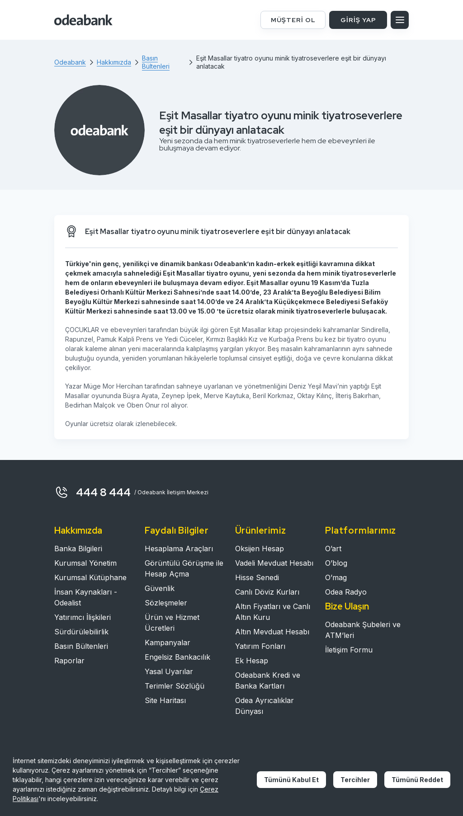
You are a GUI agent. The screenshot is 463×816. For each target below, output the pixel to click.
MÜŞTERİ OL (293, 20)
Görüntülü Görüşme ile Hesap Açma (184, 568)
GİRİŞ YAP (358, 20)
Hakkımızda (78, 530)
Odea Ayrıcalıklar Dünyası (264, 706)
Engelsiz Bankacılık (177, 656)
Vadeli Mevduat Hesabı (274, 562)
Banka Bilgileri (78, 548)
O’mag (336, 577)
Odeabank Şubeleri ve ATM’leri (363, 630)
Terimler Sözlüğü (174, 685)
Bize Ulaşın (347, 606)
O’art (333, 548)
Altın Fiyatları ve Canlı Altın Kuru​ (272, 612)
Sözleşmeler (166, 602)
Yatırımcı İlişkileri (82, 617)
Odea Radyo (346, 591)
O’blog (336, 562)
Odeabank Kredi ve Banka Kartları (267, 680)
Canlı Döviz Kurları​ (267, 591)
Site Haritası (165, 700)
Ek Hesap (251, 660)
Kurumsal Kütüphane (90, 577)
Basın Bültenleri (81, 646)
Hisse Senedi (257, 577)
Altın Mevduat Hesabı (272, 631)
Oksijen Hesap (259, 548)
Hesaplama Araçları (179, 548)
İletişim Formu (349, 649)
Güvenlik (160, 588)
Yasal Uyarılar (169, 671)
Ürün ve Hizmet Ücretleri (172, 623)
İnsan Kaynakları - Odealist (85, 597)
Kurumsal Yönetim (85, 562)
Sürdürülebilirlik (81, 631)
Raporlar (69, 660)
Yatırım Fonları (260, 646)
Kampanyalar (167, 642)
